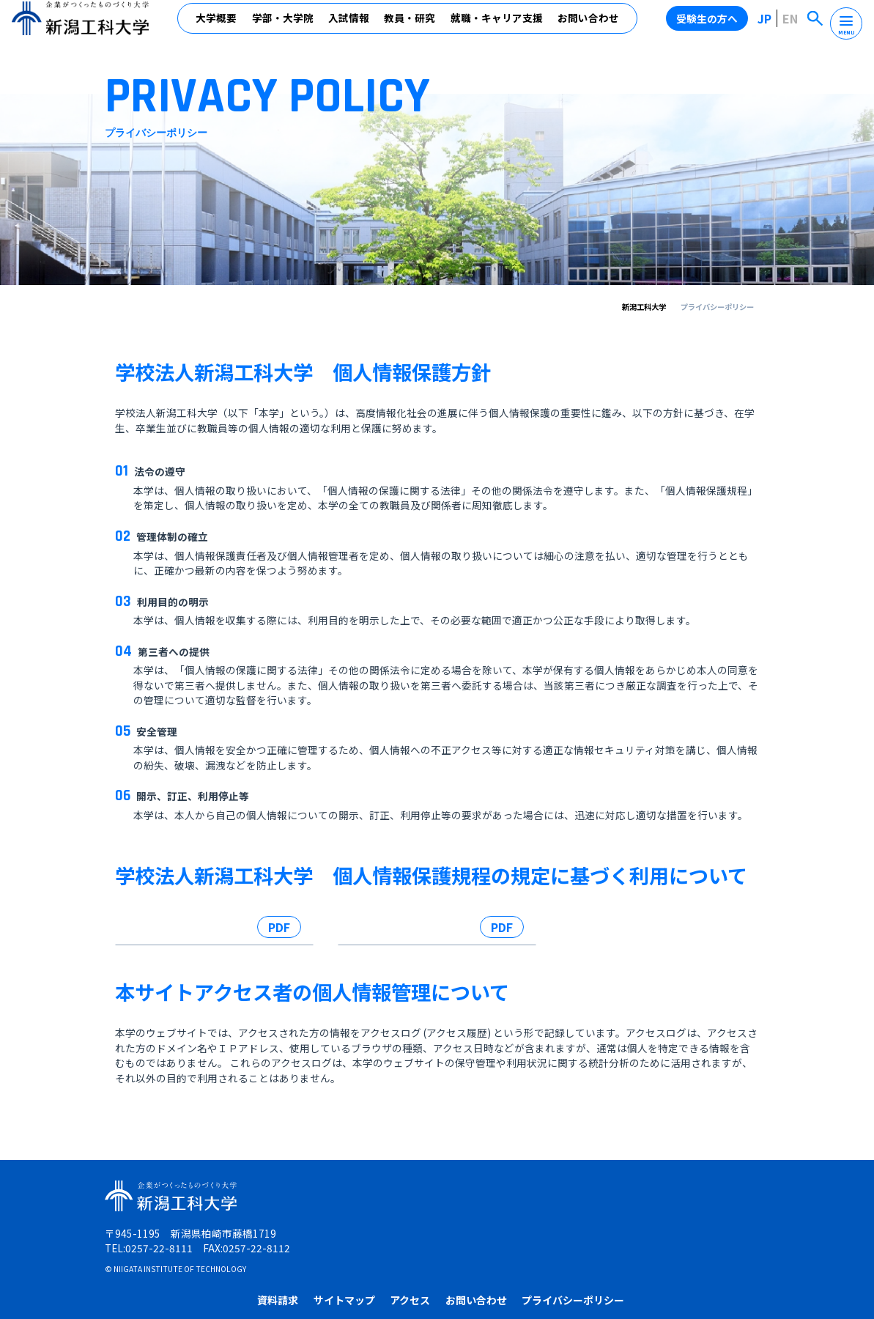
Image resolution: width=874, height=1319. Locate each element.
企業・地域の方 (576, 1248)
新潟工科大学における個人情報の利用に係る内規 (410, 938)
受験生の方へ (712, 26)
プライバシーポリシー (718, 1221)
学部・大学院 (284, 27)
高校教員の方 (648, 1248)
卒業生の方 (509, 1248)
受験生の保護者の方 (729, 1248)
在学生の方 (450, 1248)
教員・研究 (411, 27)
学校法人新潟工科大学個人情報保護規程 (176, 938)
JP (769, 26)
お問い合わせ (590, 27)
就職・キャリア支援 (498, 27)
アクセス (555, 1221)
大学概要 (218, 27)
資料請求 (422, 1221)
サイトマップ (489, 1221)
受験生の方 (391, 1248)
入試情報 (350, 27)
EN (792, 26)
